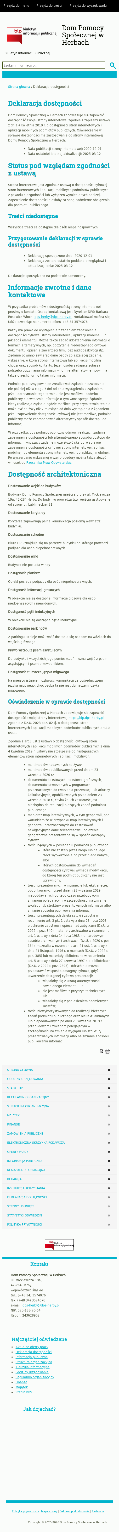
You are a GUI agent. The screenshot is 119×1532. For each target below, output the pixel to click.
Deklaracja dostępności (27, 1197)
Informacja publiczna (24, 1161)
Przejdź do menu (16, 5)
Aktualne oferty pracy (32, 1346)
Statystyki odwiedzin (24, 1215)
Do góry (113, 6)
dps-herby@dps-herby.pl (53, 316)
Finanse (13, 1124)
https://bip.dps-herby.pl (86, 717)
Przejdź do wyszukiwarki (88, 5)
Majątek (13, 1115)
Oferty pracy (17, 1151)
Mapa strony (49, 1511)
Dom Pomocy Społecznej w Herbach (83, 35)
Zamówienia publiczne (25, 1133)
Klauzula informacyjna (26, 1170)
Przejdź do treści (49, 5)
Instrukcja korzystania (26, 1188)
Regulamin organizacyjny (28, 1097)
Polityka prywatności (24, 1224)
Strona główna (19, 86)
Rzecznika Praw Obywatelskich (50, 462)
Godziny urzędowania (25, 1079)
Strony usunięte (20, 1206)
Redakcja (14, 1179)
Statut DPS (15, 1088)
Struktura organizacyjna (28, 1106)
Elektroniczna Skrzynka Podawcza (36, 1142)
